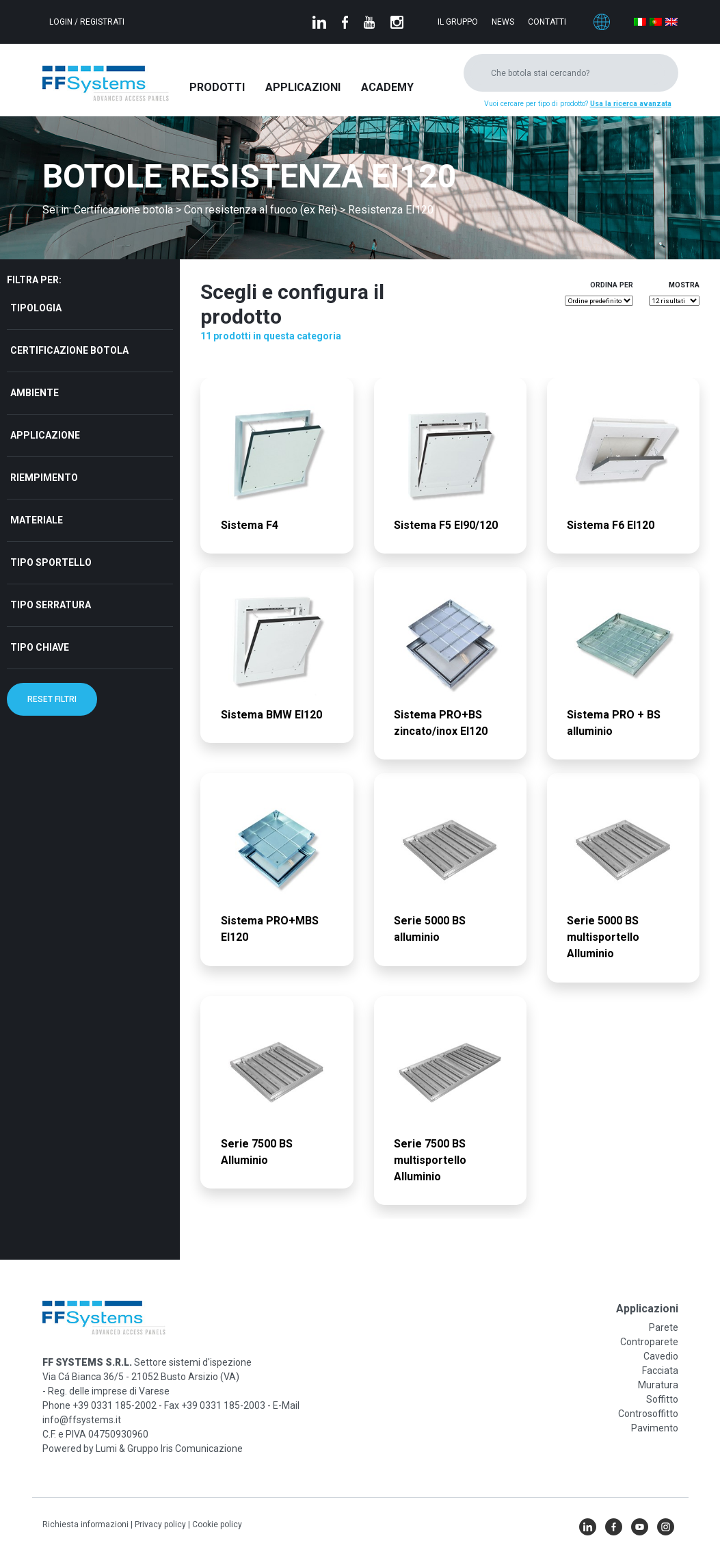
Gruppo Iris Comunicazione (185, 1448)
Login (62, 22)
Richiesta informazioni (86, 1524)
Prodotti (217, 87)
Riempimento (44, 477)
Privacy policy (161, 1524)
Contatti (547, 22)
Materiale (36, 520)
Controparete (649, 1341)
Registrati (102, 22)
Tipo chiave (39, 647)
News (503, 22)
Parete (663, 1327)
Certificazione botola (69, 350)
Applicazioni (303, 87)
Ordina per (611, 285)
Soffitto (662, 1399)
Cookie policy (217, 1524)
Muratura (658, 1384)
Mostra (684, 285)
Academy (387, 87)
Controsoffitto (648, 1413)
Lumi (106, 1448)
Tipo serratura (50, 604)
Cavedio (660, 1356)
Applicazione (45, 435)
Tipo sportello (51, 562)
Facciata (660, 1370)
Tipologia (36, 307)
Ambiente (34, 392)
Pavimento (654, 1428)
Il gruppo (458, 22)
